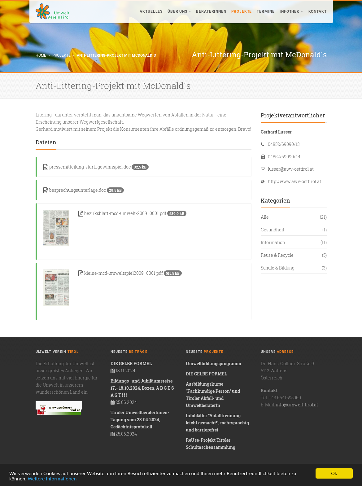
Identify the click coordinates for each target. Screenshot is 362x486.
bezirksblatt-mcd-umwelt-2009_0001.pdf (132, 213)
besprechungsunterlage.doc (83, 190)
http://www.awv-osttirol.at (294, 181)
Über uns (179, 11)
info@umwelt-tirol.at (297, 405)
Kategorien (275, 200)
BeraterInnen (211, 11)
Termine (266, 11)
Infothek (291, 11)
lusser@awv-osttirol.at (291, 169)
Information (273, 242)
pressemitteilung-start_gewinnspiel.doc (96, 167)
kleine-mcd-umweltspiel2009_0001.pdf (130, 273)
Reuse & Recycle (277, 255)
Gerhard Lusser (276, 132)
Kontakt (317, 11)
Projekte (241, 11)
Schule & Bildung (277, 268)
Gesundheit (272, 230)
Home (41, 55)
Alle (265, 217)
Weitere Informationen (52, 479)
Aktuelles (151, 11)
